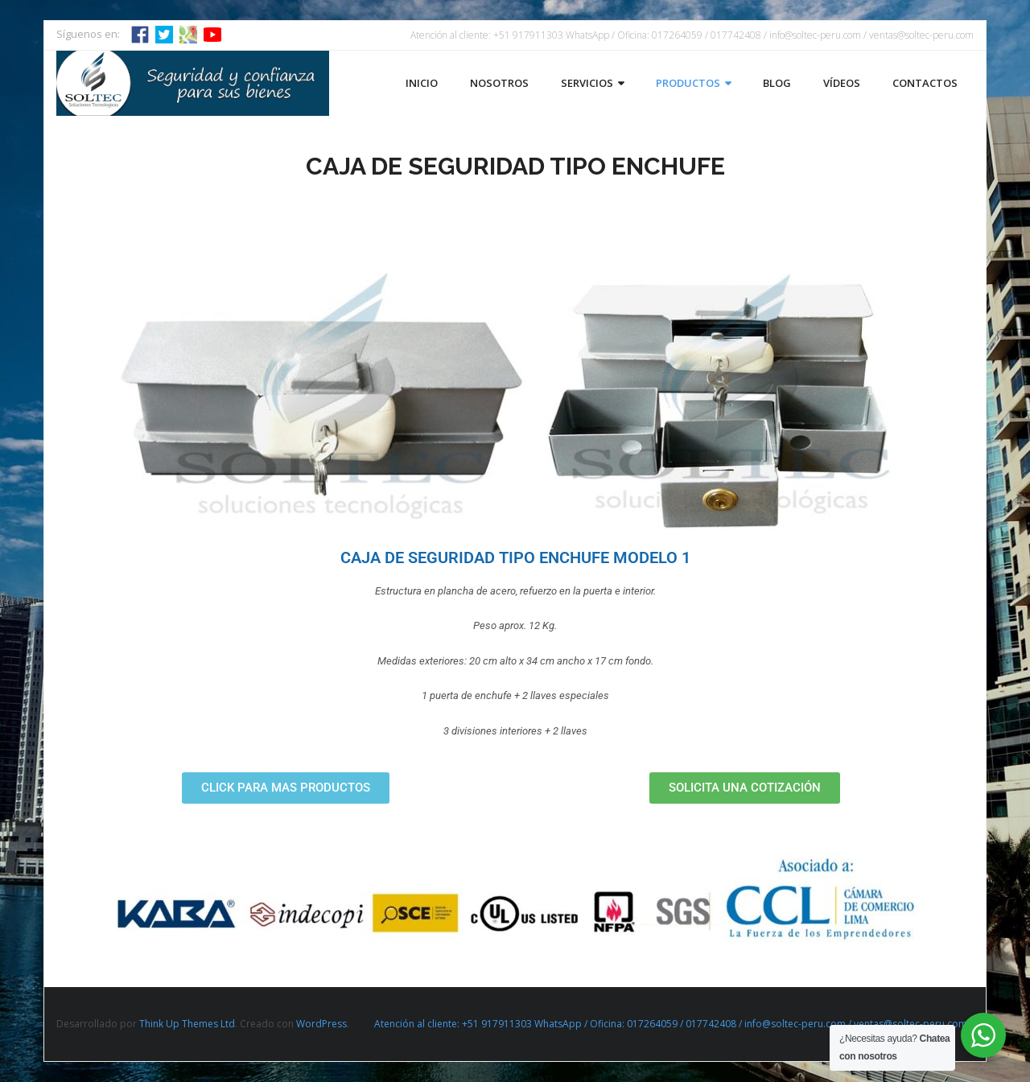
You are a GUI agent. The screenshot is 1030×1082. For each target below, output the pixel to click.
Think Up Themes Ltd (187, 1024)
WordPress (321, 1024)
